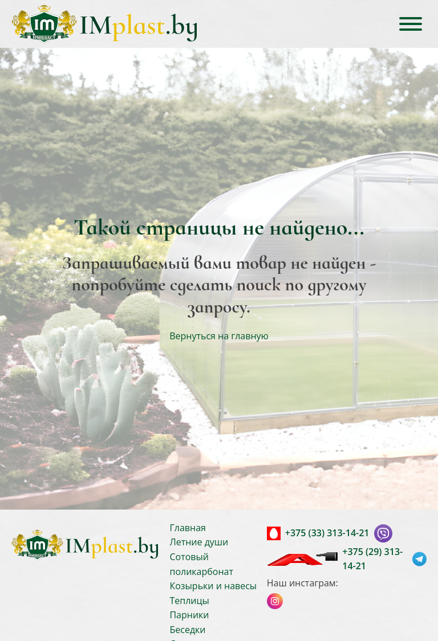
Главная (187, 527)
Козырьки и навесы (213, 586)
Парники (189, 615)
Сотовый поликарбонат (201, 564)
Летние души (198, 542)
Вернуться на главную (219, 336)
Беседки (187, 629)
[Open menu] (410, 24)
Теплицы (189, 600)
